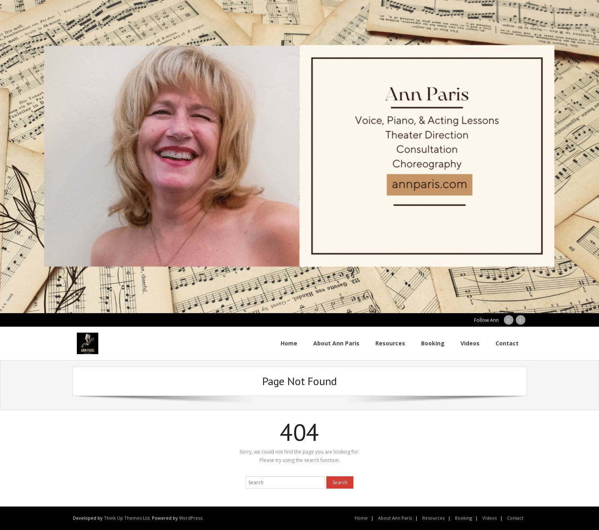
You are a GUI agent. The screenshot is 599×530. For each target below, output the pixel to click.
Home (361, 518)
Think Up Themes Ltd (127, 518)
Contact (515, 518)
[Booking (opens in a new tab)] (433, 343)
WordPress (190, 518)
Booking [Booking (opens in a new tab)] (463, 518)
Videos (489, 518)
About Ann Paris (395, 518)
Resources (433, 518)
